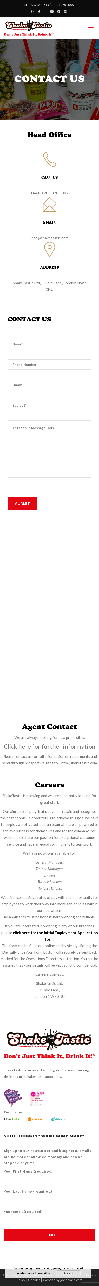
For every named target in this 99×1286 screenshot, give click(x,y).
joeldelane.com (71, 1280)
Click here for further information (49, 746)
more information (38, 1273)
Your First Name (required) (47, 1177)
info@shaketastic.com (50, 238)
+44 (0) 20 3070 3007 (49, 193)
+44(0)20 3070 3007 (59, 5)
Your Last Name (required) (47, 1197)
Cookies (34, 1280)
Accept (68, 1273)
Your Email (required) (47, 1217)
